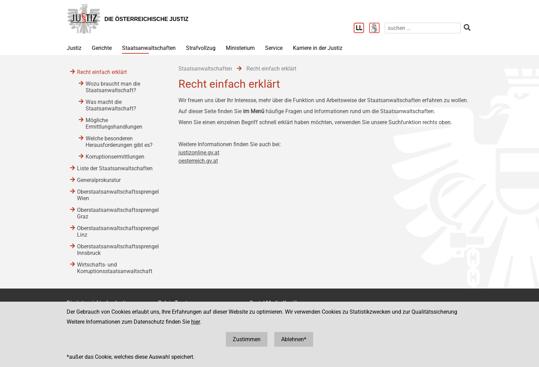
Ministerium (240, 48)
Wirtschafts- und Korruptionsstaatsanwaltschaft (114, 267)
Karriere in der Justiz (317, 48)
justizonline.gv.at (198, 152)
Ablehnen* (293, 339)
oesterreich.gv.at (198, 161)
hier (195, 322)
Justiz (74, 48)
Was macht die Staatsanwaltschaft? (111, 105)
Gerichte (102, 48)
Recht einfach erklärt (102, 72)
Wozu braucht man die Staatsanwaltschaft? (113, 87)
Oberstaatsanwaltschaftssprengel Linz (118, 231)
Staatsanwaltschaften (149, 48)
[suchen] (423, 28)
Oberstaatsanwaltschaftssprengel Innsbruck (118, 249)
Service (274, 48)
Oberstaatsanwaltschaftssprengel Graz (118, 213)
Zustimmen (247, 339)
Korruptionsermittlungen (115, 156)
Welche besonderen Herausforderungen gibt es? (119, 141)
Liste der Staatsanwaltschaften (115, 168)
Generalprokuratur (99, 180)
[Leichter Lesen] (361, 28)
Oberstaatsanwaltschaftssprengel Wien (118, 195)
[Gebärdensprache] (377, 28)
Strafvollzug (201, 48)
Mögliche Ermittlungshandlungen (114, 123)
